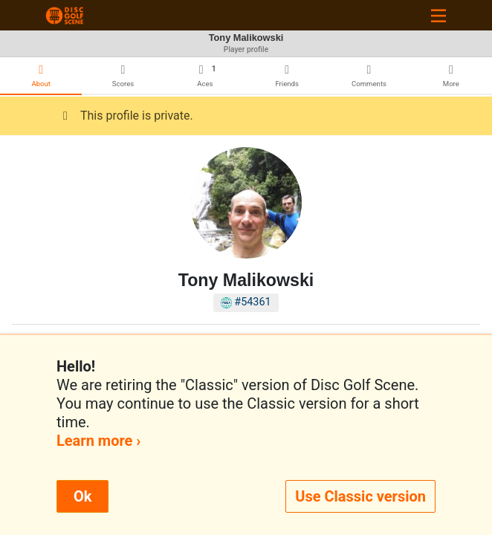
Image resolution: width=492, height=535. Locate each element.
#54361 (246, 302)
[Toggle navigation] (438, 15)
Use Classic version (360, 496)
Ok (82, 496)
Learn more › (98, 441)
